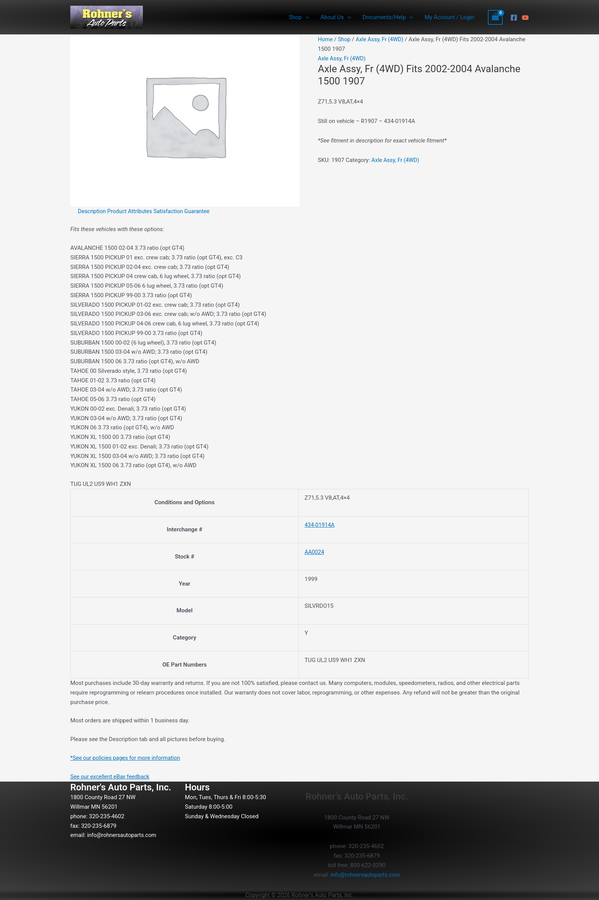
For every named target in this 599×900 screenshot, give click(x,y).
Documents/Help (388, 17)
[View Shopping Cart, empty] (495, 17)
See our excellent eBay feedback (111, 776)
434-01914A (319, 524)
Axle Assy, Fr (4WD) (381, 39)
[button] (305, 17)
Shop (299, 17)
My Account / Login (449, 17)
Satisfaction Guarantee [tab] (185, 211)
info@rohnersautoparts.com (123, 835)
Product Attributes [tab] (131, 211)
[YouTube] (525, 17)
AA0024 (314, 552)
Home (325, 39)
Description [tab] (92, 211)
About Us (336, 17)
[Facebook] (513, 17)
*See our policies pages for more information (127, 757)
